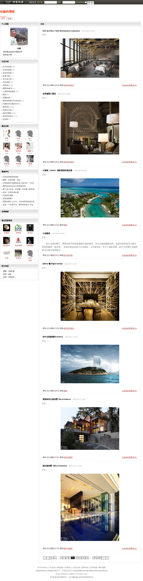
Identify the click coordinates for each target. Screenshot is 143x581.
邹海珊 (18, 164)
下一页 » (105, 558)
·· (48, 238)
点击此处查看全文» (129, 85)
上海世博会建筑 (9, 91)
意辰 (7, 258)
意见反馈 (76, 567)
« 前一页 (47, 558)
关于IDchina (42, 567)
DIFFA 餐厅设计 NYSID (52, 264)
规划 (4, 94)
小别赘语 (46, 233)
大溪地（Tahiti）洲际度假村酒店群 (57, 170)
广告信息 (51, 567)
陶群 (7, 151)
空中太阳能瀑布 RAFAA (53, 337)
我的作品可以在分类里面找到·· (15, 186)
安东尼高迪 (7, 73)
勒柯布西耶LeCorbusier (12, 101)
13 (83, 558)
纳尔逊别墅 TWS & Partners (55, 466)
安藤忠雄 (6, 98)
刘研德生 (30, 245)
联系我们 (68, 567)
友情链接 (93, 567)
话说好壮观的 (8, 195)
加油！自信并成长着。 (11, 192)
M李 (6, 138)
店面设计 (6, 85)
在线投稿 (59, 567)
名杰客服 (18, 245)
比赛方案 (6, 76)
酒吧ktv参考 (7, 88)
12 (80, 558)
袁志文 (30, 233)
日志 (9, 19)
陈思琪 (18, 151)
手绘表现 (6, 82)
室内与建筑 (7, 113)
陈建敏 (6, 164)
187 (94, 558)
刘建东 (6, 233)
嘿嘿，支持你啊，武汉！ (12, 180)
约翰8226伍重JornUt (11, 104)
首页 (3, 18)
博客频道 (14, 2)
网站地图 (102, 567)
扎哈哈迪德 (7, 70)
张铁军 (18, 233)
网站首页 (32, 2)
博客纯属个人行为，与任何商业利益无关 (18, 202)
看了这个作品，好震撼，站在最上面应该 (18, 189)
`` (48, 35)
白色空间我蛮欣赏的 (11, 177)
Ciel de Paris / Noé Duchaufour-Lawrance (61, 31)
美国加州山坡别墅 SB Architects (57, 399)
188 (99, 558)
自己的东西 (7, 67)
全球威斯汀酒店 (49, 94)
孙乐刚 (5, 119)
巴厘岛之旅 (7, 110)
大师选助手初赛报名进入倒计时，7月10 (18, 183)
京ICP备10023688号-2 (58, 577)
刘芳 (18, 138)
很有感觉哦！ (8, 198)
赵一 (30, 138)
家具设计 (6, 107)
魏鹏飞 (30, 151)
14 (87, 558)
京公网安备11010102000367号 (81, 577)
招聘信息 (85, 567)
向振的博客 (7, 11)
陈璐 (30, 164)
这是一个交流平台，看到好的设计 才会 (18, 205)
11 (76, 558)
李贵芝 (18, 258)
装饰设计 (6, 245)
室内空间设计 (8, 116)
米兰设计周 (7, 79)
